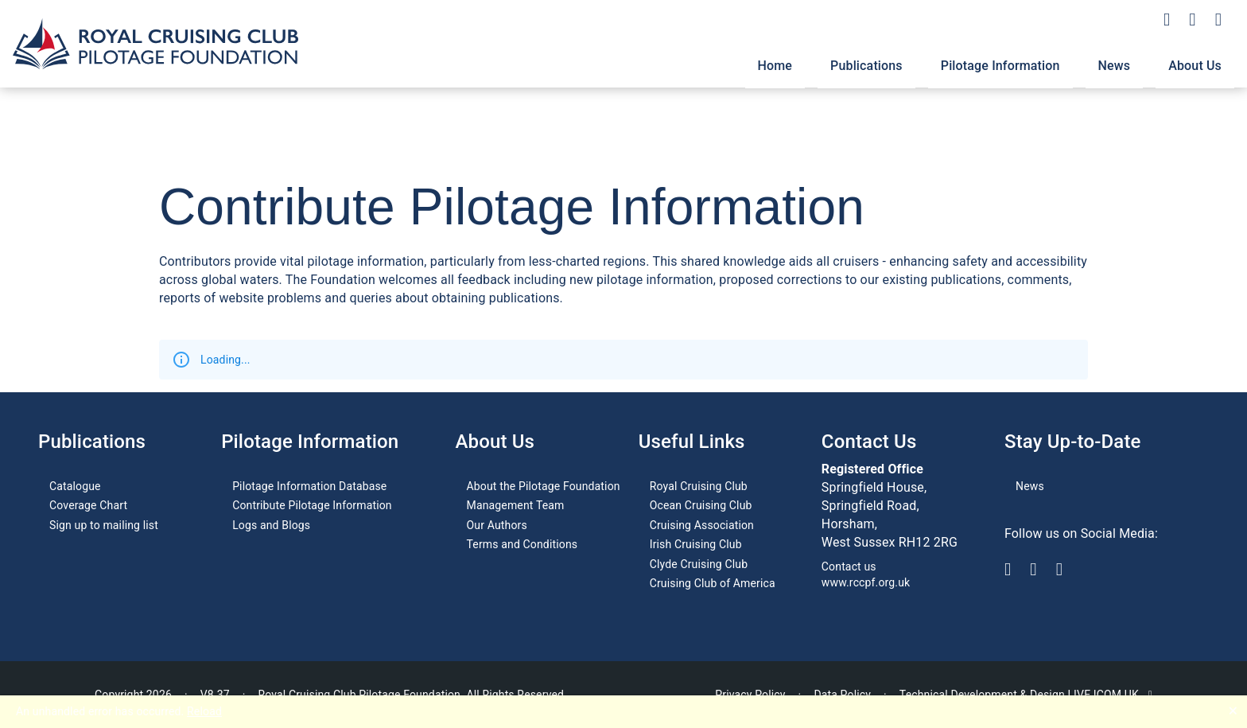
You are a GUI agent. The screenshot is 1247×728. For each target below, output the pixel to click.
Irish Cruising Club (696, 544)
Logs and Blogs (271, 525)
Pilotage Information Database (309, 486)
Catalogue (75, 486)
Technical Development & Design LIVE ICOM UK (1025, 694)
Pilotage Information (1000, 65)
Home (775, 65)
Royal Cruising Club (699, 486)
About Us (1195, 65)
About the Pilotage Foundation (543, 486)
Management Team (516, 505)
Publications (866, 65)
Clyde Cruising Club (699, 564)
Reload (204, 711)
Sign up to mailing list (103, 525)
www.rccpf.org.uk (866, 582)
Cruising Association (702, 525)
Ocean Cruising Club (701, 505)
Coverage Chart (88, 505)
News (1114, 65)
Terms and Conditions (522, 544)
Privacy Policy (750, 694)
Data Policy (842, 694)
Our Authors (497, 525)
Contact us (849, 566)
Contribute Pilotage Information (312, 505)
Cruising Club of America (712, 583)
